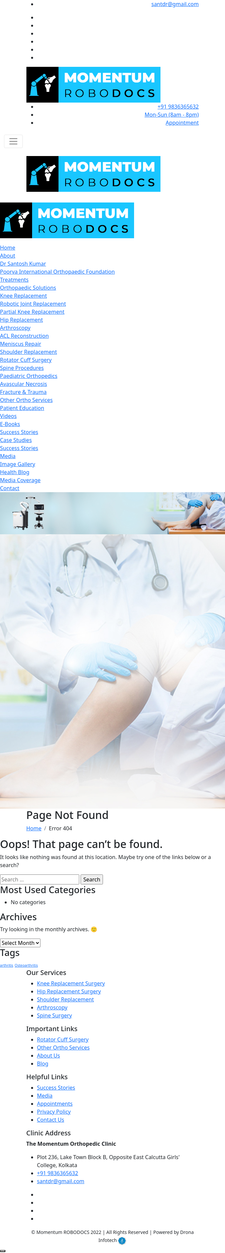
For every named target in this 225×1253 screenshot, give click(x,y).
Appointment (182, 122)
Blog (42, 1063)
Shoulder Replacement (28, 352)
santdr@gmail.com (175, 4)
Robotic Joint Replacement (33, 303)
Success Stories (19, 432)
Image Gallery (17, 464)
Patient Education (22, 408)
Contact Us (50, 1119)
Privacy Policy (54, 1111)
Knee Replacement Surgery (71, 983)
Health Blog (14, 472)
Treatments (14, 279)
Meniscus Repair (20, 343)
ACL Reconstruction (24, 335)
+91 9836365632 (178, 106)
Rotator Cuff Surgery (26, 360)
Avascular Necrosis (23, 384)
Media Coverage (20, 480)
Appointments (55, 1103)
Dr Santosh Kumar (23, 263)
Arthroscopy (15, 327)
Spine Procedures (22, 368)
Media (7, 456)
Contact (9, 488)
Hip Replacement (21, 319)
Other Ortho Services (26, 400)
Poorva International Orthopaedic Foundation (57, 271)
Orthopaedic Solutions (28, 287)
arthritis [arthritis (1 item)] (6, 965)
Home (7, 247)
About (7, 255)
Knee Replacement (23, 295)
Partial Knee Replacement (32, 311)
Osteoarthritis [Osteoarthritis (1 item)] (26, 965)
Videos (8, 416)
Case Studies (16, 440)
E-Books (10, 424)
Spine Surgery (54, 1015)
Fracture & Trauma (23, 392)
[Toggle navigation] (13, 141)
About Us (48, 1055)
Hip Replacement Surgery (69, 991)
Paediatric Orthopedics (29, 376)
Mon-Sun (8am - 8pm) (171, 114)
